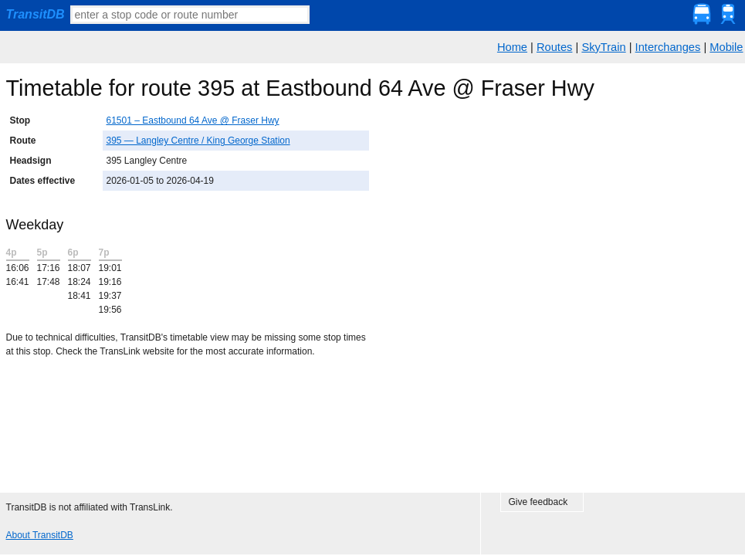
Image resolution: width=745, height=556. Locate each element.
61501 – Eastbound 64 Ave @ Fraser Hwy (193, 120)
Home (512, 47)
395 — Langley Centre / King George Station (198, 140)
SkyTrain (603, 47)
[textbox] (190, 14)
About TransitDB (39, 535)
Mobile (726, 47)
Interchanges (668, 47)
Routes (554, 47)
